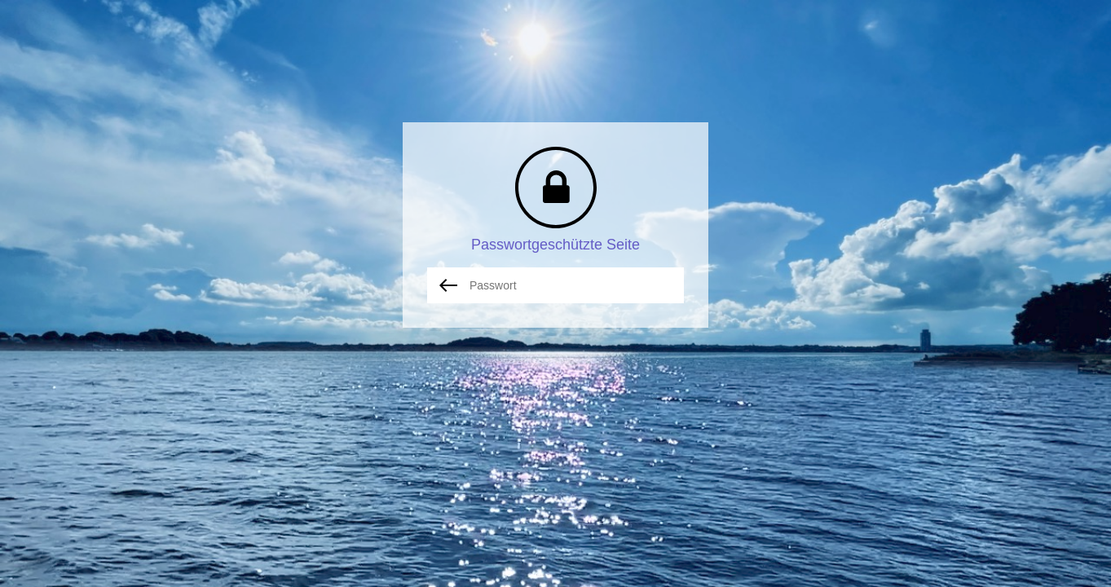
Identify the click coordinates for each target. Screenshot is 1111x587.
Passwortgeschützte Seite (555, 244)
